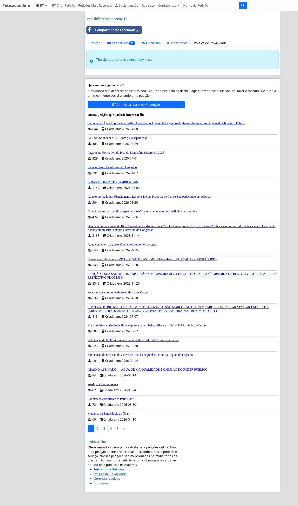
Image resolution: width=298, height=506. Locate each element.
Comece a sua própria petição (136, 105)
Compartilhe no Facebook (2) (113, 29)
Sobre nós (101, 483)
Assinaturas (121, 43)
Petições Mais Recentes (95, 5)
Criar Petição (63, 5)
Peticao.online (16, 5)
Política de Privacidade (210, 43)
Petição (95, 43)
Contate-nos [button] (167, 5)
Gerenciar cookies (107, 478)
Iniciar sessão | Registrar (135, 5)
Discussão (151, 43)
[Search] (210, 5)
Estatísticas (177, 43)
